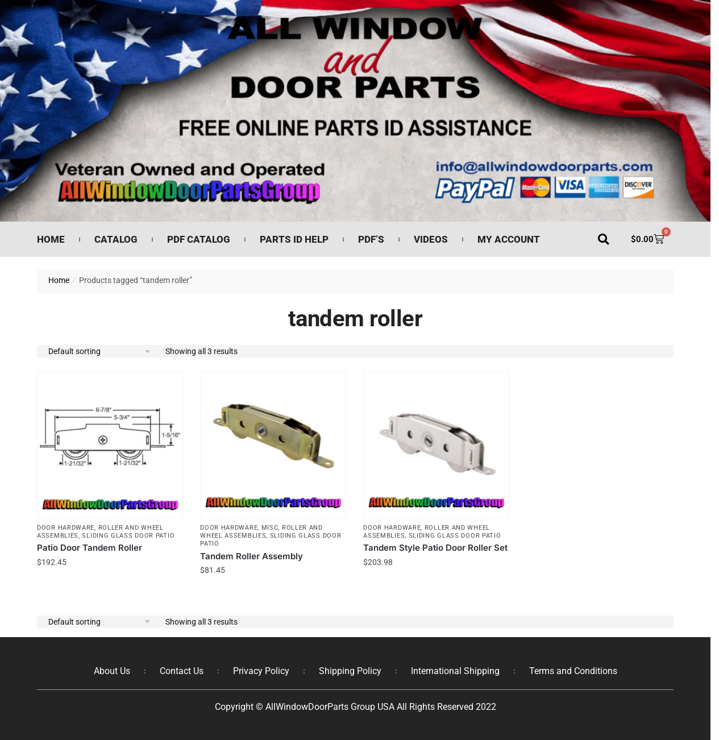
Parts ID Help (294, 239)
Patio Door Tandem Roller (89, 547)
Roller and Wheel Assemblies (261, 531)
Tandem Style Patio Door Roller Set (435, 547)
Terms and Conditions (573, 671)
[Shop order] (100, 351)
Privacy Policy (261, 671)
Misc (270, 527)
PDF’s (371, 239)
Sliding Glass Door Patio (128, 535)
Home (51, 239)
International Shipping (455, 671)
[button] (603, 240)
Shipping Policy (350, 671)
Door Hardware (65, 527)
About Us (112, 671)
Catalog (116, 239)
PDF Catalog (198, 239)
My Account (508, 239)
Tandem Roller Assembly (251, 556)
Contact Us (181, 671)
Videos (431, 239)
